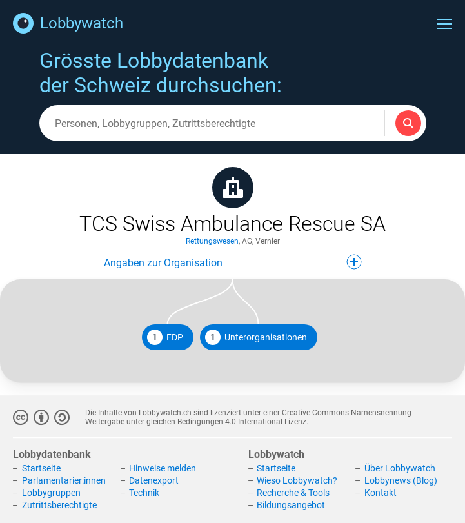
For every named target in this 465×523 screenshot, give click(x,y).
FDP (165, 337)
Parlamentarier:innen (64, 480)
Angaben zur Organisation (233, 262)
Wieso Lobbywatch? (297, 480)
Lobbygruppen (51, 493)
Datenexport (154, 480)
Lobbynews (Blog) (400, 480)
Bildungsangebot (291, 505)
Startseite (41, 469)
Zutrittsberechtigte (59, 505)
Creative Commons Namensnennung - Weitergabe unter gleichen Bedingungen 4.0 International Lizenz (250, 417)
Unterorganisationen (256, 337)
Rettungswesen (212, 241)
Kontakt (380, 493)
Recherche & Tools (293, 493)
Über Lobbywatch (399, 469)
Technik (144, 493)
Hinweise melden (162, 469)
